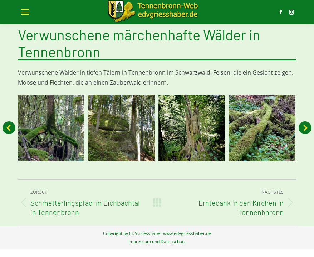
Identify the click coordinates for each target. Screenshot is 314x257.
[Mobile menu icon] (25, 12)
